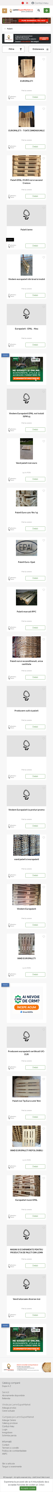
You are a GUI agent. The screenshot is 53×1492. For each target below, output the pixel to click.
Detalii (35, 97)
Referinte (6, 1398)
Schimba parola (9, 1435)
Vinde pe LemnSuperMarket (16, 1404)
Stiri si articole (8, 1463)
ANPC (4, 1454)
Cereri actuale (8, 1411)
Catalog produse (10, 1423)
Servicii (5, 1392)
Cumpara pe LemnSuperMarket (18, 1416)
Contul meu (40, 3)
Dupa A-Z (6, 1386)
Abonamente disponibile (13, 1395)
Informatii (6, 1441)
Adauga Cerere (9, 1420)
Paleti (9, 29)
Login (4, 1429)
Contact (5, 1445)
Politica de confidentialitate (14, 1451)
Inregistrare (7, 1432)
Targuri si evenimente (12, 1466)
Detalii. (42, 1485)
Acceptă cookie (28, 1488)
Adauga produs (9, 1408)
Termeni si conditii (10, 1448)
